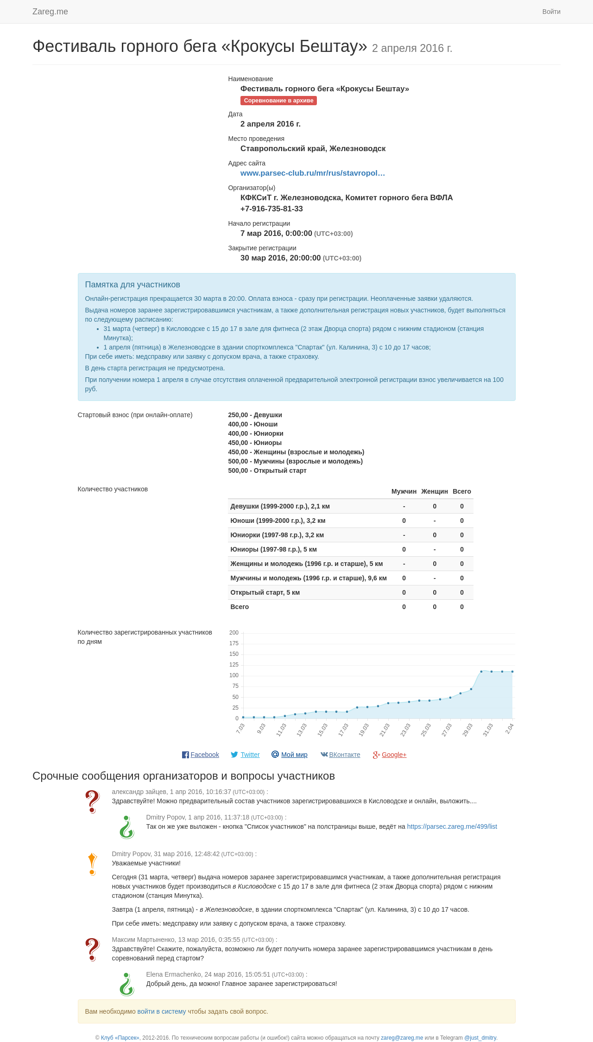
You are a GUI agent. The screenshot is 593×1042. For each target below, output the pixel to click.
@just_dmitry (480, 1038)
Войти (552, 11)
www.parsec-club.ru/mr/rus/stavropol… (312, 173)
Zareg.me (50, 11)
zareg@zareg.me (402, 1038)
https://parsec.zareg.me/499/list (452, 826)
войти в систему (162, 1011)
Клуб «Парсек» (120, 1038)
